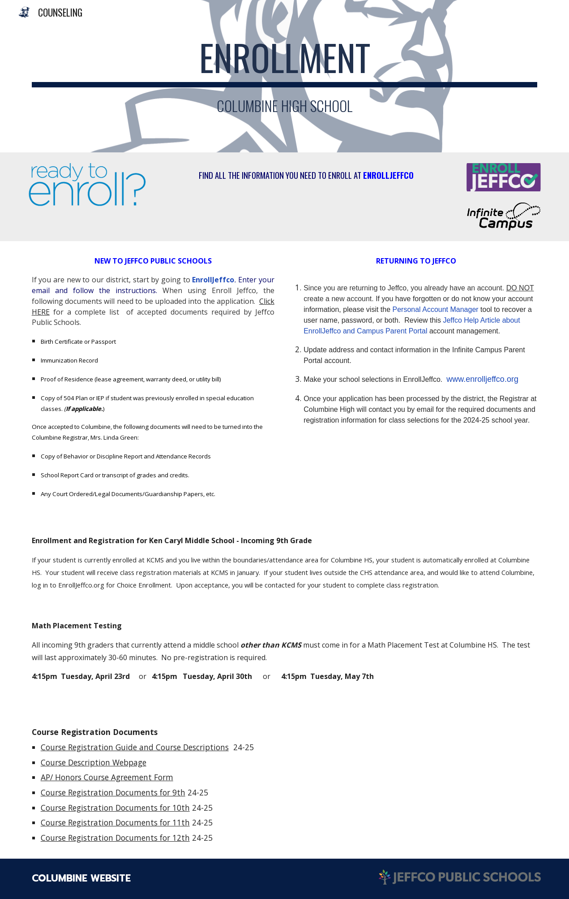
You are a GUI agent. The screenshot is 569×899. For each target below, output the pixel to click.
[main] (284, 76)
